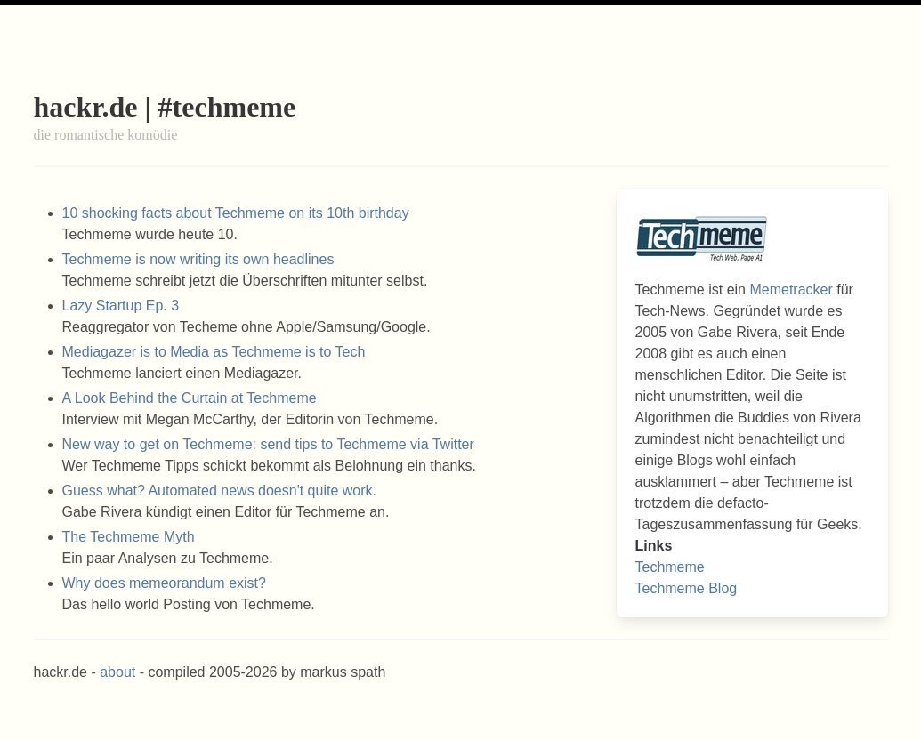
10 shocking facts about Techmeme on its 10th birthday (235, 213)
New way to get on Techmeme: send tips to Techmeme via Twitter (268, 444)
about (117, 672)
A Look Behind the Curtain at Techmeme (189, 398)
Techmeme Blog (685, 588)
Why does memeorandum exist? (164, 583)
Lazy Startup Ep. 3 (121, 305)
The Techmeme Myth (128, 536)
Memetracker (790, 289)
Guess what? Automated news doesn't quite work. (219, 490)
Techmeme (669, 567)
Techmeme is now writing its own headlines (198, 259)
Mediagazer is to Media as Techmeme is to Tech (214, 351)
